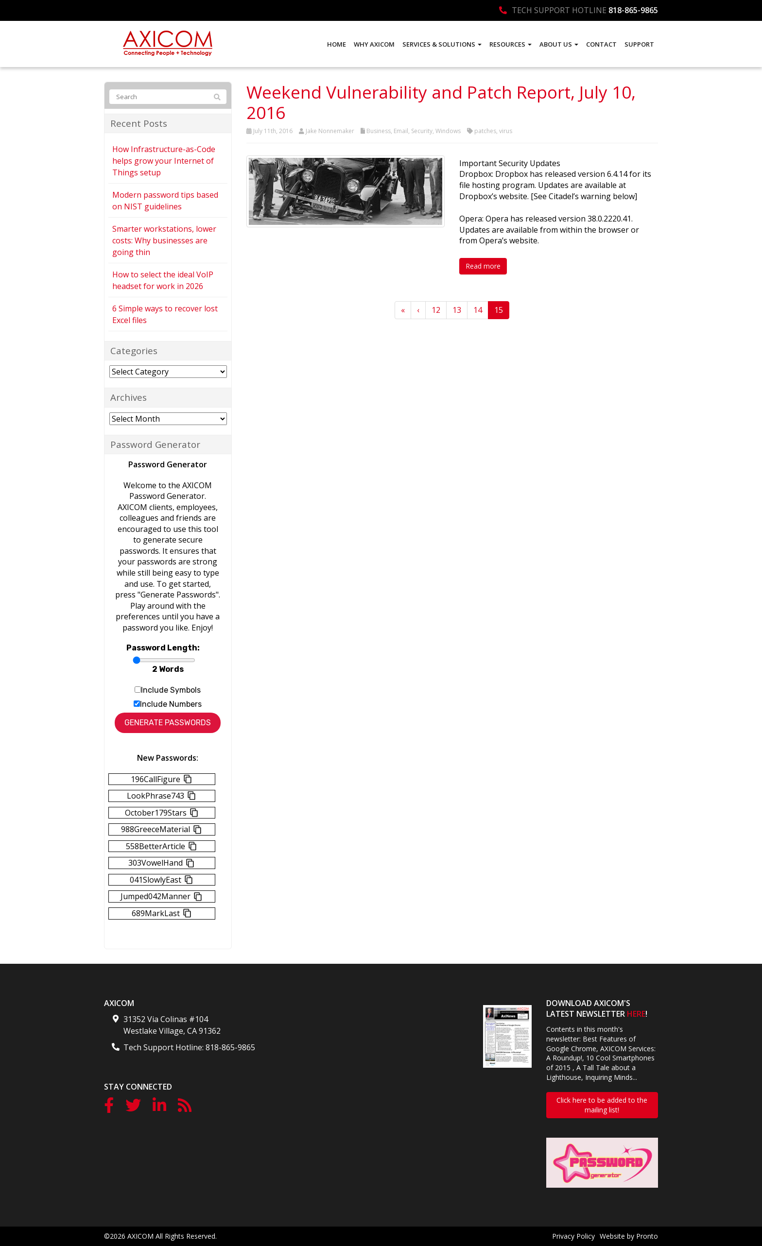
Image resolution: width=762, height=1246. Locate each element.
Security (422, 131)
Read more (483, 266)
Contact (601, 44)
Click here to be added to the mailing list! (601, 1104)
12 (436, 310)
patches (485, 131)
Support (639, 44)
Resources (510, 44)
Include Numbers (171, 704)
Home (336, 44)
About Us (558, 44)
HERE (636, 1013)
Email (401, 131)
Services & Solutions (442, 44)
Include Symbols (171, 690)
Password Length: (163, 647)
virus (505, 131)
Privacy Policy (573, 1236)
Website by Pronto (629, 1236)
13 (456, 310)
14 (477, 310)
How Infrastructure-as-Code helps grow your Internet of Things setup (163, 161)
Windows (448, 131)
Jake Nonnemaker (330, 131)
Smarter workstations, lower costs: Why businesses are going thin (164, 240)
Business (378, 131)
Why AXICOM (374, 44)
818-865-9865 (633, 10)
